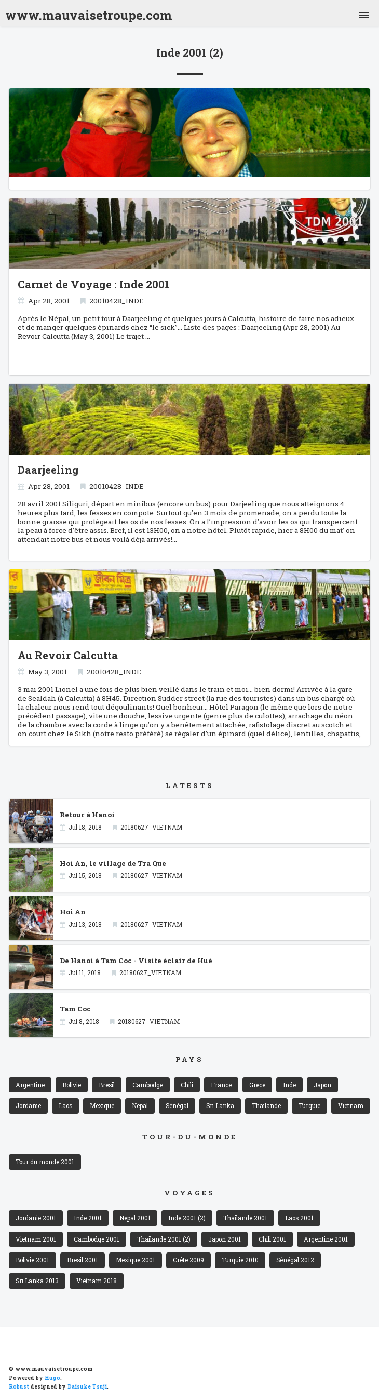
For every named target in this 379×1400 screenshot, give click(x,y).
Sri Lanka (220, 1106)
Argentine (30, 1085)
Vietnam (350, 1106)
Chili (187, 1085)
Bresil (107, 1085)
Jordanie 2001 (36, 1218)
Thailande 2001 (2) (164, 1239)
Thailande (266, 1106)
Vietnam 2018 (96, 1281)
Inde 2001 (88, 1218)
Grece (257, 1085)
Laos (65, 1106)
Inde (289, 1085)
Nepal (140, 1106)
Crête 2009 (188, 1260)
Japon (322, 1085)
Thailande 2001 (245, 1218)
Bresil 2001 (82, 1260)
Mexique (102, 1106)
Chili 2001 (272, 1239)
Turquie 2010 (240, 1260)
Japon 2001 (224, 1239)
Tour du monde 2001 (45, 1162)
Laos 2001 (299, 1218)
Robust (19, 1386)
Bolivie (71, 1085)
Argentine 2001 (326, 1239)
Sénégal (177, 1106)
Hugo (52, 1377)
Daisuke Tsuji (87, 1386)
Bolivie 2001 (32, 1260)
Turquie (309, 1106)
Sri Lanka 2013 (37, 1281)
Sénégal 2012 (295, 1260)
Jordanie (28, 1106)
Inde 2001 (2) (187, 1218)
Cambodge (147, 1085)
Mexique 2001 (135, 1260)
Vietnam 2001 (36, 1239)
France (221, 1085)
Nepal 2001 (135, 1218)
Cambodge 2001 (96, 1239)
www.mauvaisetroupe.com (88, 13)
